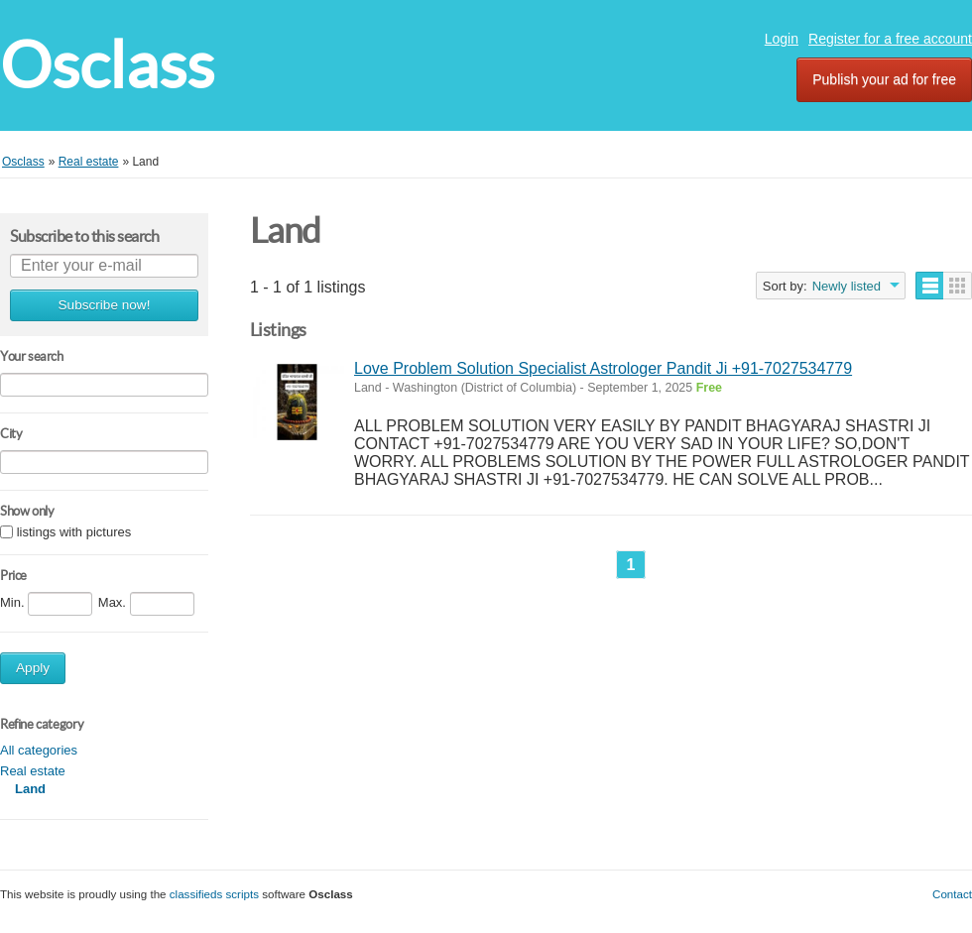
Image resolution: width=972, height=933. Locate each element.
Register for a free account (890, 39)
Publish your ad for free (884, 79)
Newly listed (846, 286)
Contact (952, 893)
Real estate (32, 770)
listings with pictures (74, 532)
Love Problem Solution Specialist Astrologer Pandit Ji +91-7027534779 (603, 368)
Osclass (107, 65)
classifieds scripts (214, 893)
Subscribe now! (105, 304)
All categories (38, 750)
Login (781, 39)
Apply (33, 667)
